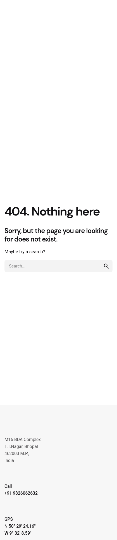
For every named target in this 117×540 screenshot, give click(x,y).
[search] (106, 266)
